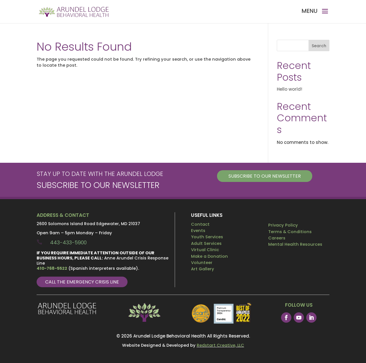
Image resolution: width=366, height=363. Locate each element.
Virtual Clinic (205, 250)
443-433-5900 (68, 242)
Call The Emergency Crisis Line (82, 282)
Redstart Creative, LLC (220, 345)
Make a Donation (209, 256)
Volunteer (201, 262)
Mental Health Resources (295, 244)
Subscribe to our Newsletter (264, 176)
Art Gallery (202, 269)
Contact (200, 224)
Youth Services (207, 237)
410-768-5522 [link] (52, 268)
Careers (276, 238)
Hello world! (289, 89)
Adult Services (206, 243)
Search (319, 46)
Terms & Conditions (290, 232)
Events (198, 230)
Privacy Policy (283, 225)
